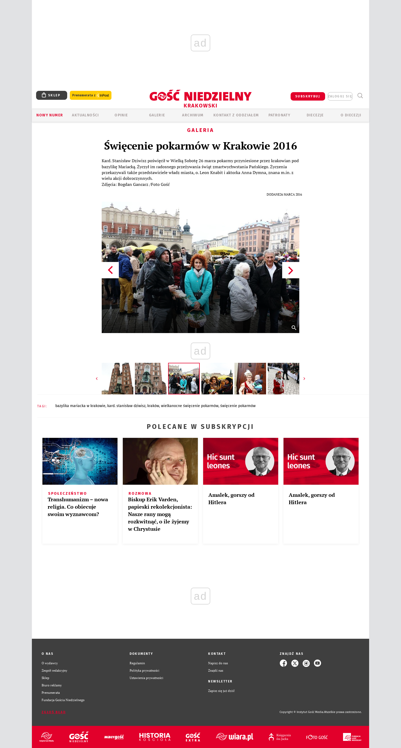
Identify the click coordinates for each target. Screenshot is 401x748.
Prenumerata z (90, 95)
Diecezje (315, 115)
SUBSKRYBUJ (307, 96)
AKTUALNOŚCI (85, 115)
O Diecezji (351, 115)
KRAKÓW (153, 406)
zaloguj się (340, 96)
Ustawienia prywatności (146, 678)
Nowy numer (49, 115)
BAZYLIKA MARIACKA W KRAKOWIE (80, 406)
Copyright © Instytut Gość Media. (302, 712)
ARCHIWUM (192, 115)
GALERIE (157, 115)
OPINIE (121, 115)
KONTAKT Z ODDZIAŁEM (236, 115)
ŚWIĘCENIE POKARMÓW (238, 406)
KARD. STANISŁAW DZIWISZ (126, 406)
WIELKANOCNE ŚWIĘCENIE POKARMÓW (189, 406)
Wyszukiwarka (360, 96)
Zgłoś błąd (54, 712)
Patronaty (279, 115)
